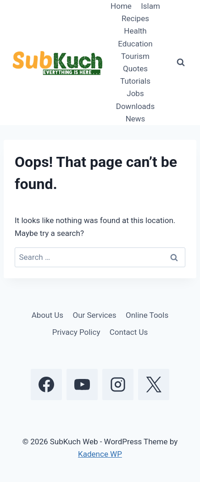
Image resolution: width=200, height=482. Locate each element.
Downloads (135, 106)
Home (121, 6)
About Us (47, 315)
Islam (150, 6)
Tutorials (135, 81)
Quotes (135, 68)
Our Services (94, 315)
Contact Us (129, 332)
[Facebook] (46, 384)
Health (135, 30)
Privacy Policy (76, 332)
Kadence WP (100, 454)
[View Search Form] (180, 62)
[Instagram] (117, 384)
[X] (153, 384)
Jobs (135, 93)
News (135, 118)
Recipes (135, 18)
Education (135, 43)
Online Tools (147, 315)
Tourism (135, 56)
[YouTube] (82, 384)
